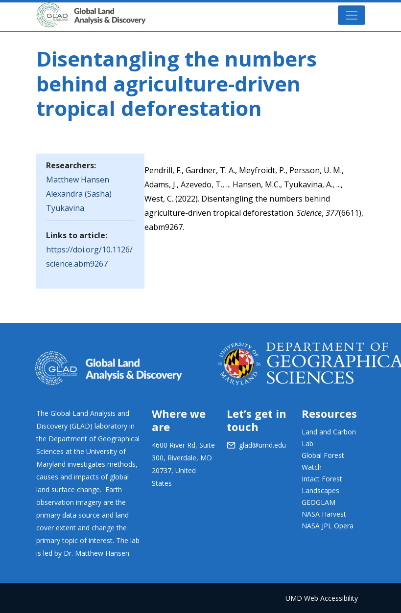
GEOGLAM (318, 502)
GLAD (105, 10)
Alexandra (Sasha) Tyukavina (79, 200)
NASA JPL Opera (328, 525)
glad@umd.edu (262, 445)
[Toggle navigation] (351, 15)
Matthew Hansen (77, 179)
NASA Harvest (324, 514)
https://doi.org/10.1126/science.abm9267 (89, 256)
